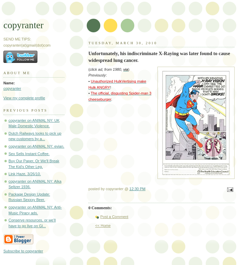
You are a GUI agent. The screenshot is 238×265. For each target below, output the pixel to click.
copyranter (23, 25)
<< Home (103, 225)
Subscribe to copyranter (23, 251)
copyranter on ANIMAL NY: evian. (36, 146)
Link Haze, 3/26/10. (24, 174)
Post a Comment (114, 217)
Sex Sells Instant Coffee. (29, 154)
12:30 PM (138, 189)
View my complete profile (24, 98)
